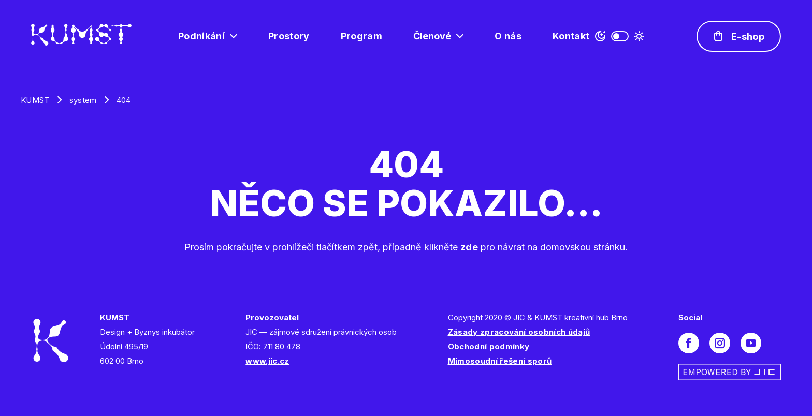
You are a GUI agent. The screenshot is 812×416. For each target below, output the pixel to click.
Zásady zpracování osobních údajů (519, 332)
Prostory (289, 36)
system (83, 100)
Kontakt (571, 36)
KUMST (35, 100)
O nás (508, 36)
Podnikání (201, 36)
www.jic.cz (267, 361)
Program (361, 36)
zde (469, 247)
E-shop (747, 36)
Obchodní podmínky (489, 346)
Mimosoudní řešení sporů (500, 361)
